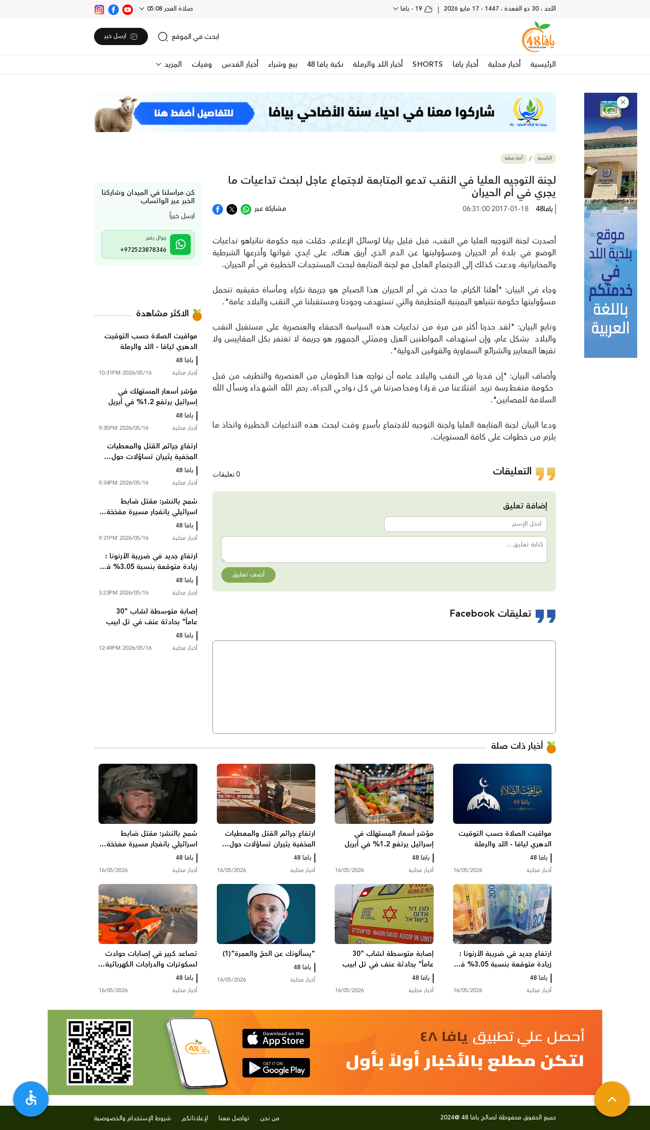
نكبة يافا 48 (325, 64)
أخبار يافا (465, 64)
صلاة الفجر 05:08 (169, 9)
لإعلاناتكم (194, 1118)
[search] (188, 36)
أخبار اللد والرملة (378, 64)
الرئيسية (543, 64)
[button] (623, 102)
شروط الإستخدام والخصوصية (132, 1118)
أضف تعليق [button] (248, 575)
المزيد (172, 64)
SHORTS (427, 64)
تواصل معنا (234, 1118)
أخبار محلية (504, 64)
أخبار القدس (240, 64)
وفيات (202, 64)
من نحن (270, 1118)
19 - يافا (416, 9)
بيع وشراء (282, 64)
